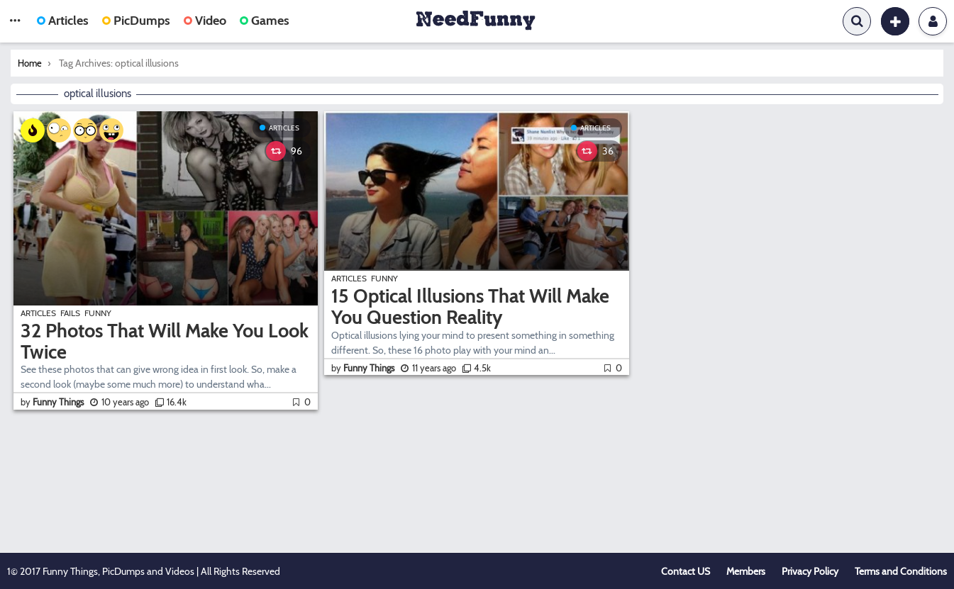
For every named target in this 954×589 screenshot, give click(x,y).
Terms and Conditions (901, 571)
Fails (70, 313)
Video (205, 20)
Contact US (685, 571)
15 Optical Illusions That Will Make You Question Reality (470, 306)
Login (933, 21)
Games (264, 20)
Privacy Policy (810, 571)
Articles (63, 20)
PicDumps (136, 20)
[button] (15, 21)
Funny (97, 313)
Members (745, 571)
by (53, 402)
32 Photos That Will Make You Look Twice (165, 341)
